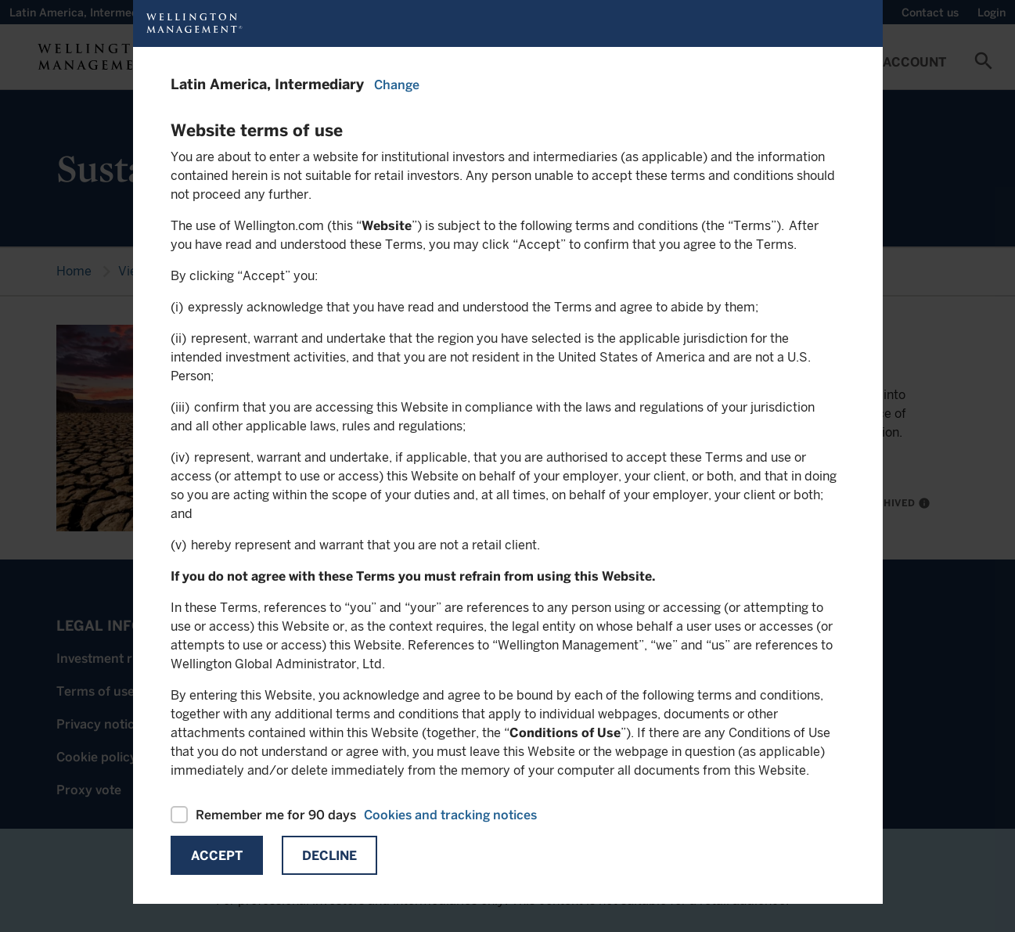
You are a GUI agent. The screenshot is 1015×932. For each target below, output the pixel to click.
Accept (217, 855)
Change (396, 84)
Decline (329, 855)
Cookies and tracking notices (450, 815)
